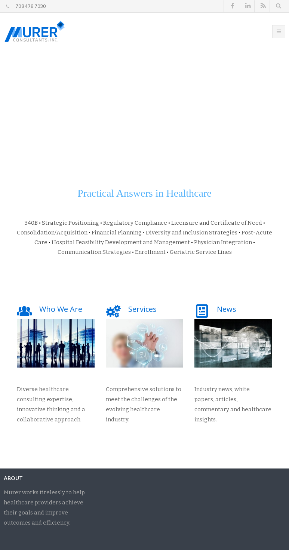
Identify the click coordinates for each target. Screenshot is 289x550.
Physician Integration (223, 242)
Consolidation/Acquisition (52, 232)
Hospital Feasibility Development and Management (121, 242)
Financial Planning (117, 232)
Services (142, 309)
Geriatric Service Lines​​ (201, 252)
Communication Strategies (94, 252)
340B (31, 222)
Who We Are (60, 309)
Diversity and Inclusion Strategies (191, 232)
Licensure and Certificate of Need (216, 222)
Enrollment (150, 252)
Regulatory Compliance (135, 222)
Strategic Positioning (70, 222)
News (226, 309)
